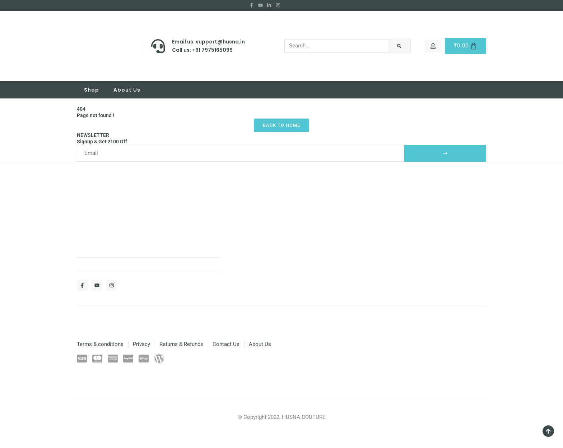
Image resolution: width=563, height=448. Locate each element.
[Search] (399, 46)
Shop (91, 89)
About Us (126, 89)
